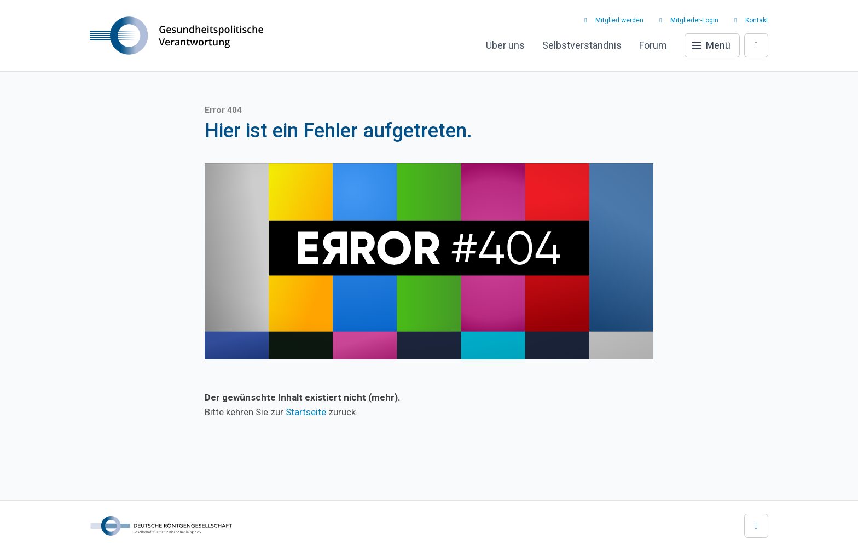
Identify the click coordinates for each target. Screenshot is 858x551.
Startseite (306, 412)
